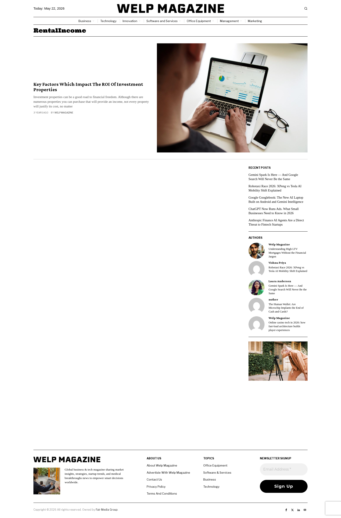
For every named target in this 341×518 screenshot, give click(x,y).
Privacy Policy (156, 486)
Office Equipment (215, 465)
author (273, 299)
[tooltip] (257, 251)
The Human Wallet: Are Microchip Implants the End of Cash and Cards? (286, 308)
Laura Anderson (280, 281)
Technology (211, 486)
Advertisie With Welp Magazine (168, 472)
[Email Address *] (284, 469)
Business (209, 479)
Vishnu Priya (277, 262)
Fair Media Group (106, 509)
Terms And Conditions (162, 493)
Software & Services (217, 472)
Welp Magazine (63, 112)
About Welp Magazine (162, 465)
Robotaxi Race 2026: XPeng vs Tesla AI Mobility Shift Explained (288, 269)
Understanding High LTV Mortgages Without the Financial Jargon (287, 252)
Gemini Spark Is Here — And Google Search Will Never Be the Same (288, 289)
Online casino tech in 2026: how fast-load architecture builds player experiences (287, 326)
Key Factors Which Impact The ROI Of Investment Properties (88, 87)
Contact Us (154, 479)
